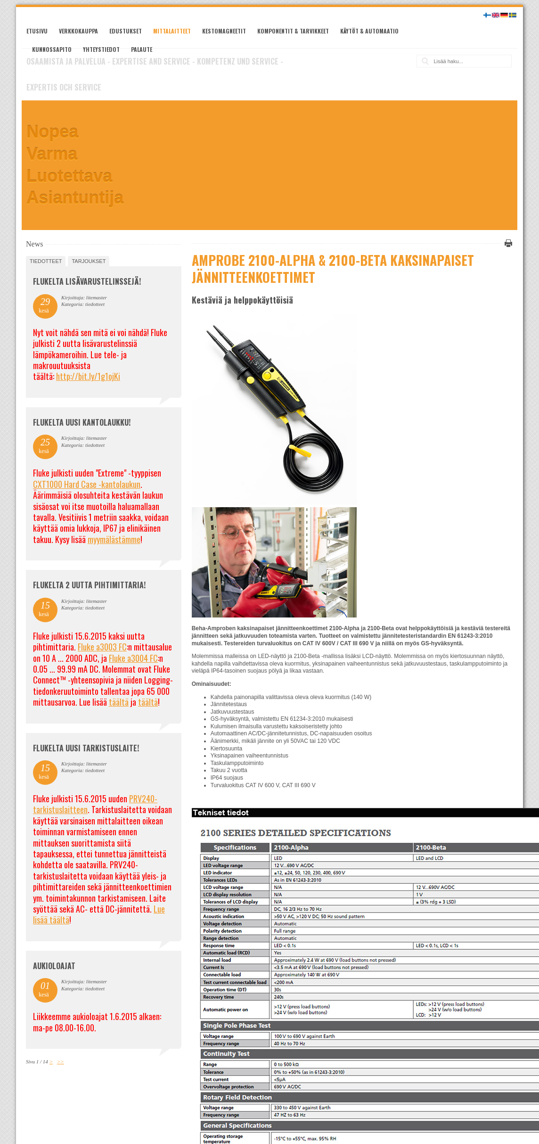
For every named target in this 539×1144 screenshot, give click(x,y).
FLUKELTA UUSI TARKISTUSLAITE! (86, 748)
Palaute (141, 49)
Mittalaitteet (172, 31)
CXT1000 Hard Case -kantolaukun (86, 484)
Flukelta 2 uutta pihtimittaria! (89, 585)
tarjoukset (89, 261)
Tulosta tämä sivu (507, 243)
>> (60, 1061)
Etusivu (37, 31)
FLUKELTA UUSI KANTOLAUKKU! (82, 422)
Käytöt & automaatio (369, 31)
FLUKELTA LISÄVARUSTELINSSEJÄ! (87, 281)
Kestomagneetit (224, 31)
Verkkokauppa (78, 31)
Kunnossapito (52, 49)
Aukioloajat (54, 965)
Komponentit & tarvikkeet (293, 31)
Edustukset (125, 31)
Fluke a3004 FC (133, 658)
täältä (119, 702)
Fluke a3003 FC (102, 647)
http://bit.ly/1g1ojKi (88, 376)
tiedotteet (46, 261)
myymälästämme (114, 539)
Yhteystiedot (101, 49)
